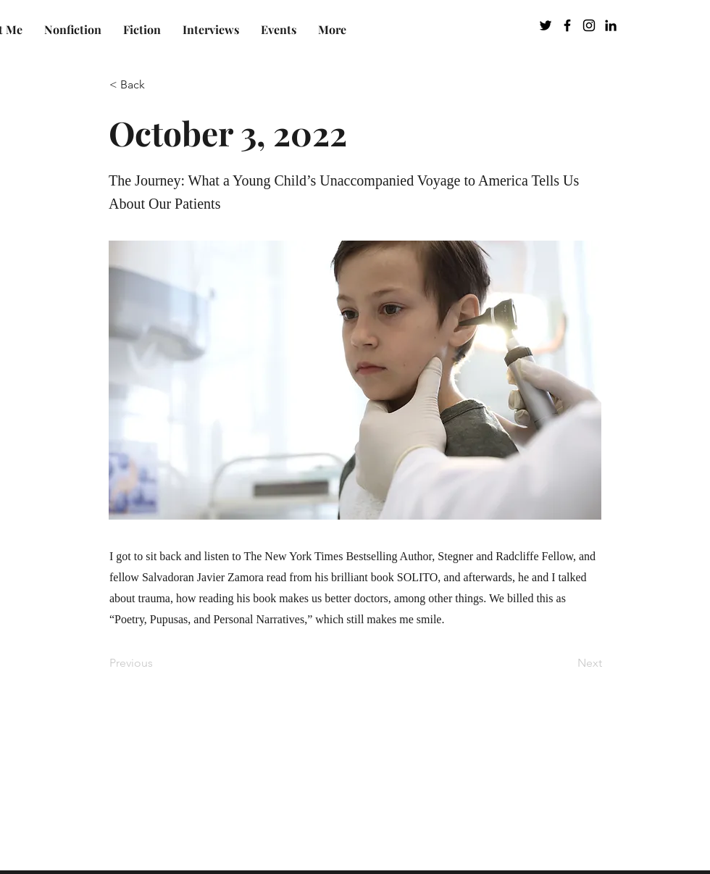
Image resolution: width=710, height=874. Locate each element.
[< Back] (157, 84)
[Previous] (157, 663)
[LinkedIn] (611, 25)
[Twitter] (546, 25)
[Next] (566, 663)
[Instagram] (589, 25)
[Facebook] (567, 25)
